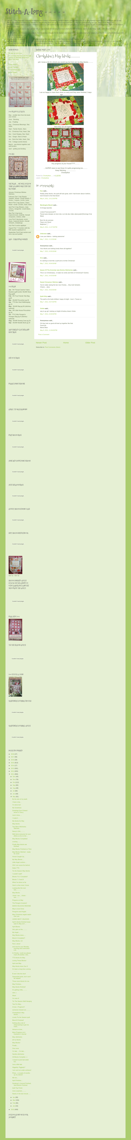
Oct (14, 782)
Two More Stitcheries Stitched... (19, 827)
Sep (14, 785)
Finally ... (15, 1045)
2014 (13, 765)
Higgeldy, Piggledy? (18, 1067)
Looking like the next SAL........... (19, 889)
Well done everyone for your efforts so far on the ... (21, 835)
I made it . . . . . (17, 818)
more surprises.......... (19, 1091)
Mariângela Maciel (46, 205)
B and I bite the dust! (19, 973)
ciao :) (14, 992)
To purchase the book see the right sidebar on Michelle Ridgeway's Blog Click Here (20, 57)
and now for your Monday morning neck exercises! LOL (21, 948)
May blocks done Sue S (20, 966)
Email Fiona (12, 64)
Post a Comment (43, 334)
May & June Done (18, 909)
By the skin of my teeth (19, 799)
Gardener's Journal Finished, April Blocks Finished (21, 1084)
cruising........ (16, 841)
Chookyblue (45, 178)
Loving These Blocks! (19, 960)
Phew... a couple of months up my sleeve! (21, 1074)
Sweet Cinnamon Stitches (49, 282)
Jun (14, 794)
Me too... (15, 1077)
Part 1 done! (16, 944)
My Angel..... (16, 932)
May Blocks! (16, 1042)
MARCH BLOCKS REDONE (21, 906)
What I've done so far (19, 882)
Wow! (14, 995)
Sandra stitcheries (18, 1054)
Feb (14, 1103)
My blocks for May (18, 821)
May (14, 796)
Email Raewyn (13, 67)
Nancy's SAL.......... (18, 831)
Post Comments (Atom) (52, 347)
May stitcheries (17, 1037)
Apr (14, 1097)
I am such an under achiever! (21, 1070)
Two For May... (17, 1004)
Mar (14, 1100)
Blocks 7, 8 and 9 (18, 879)
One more (15, 1048)
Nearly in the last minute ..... (21, 1093)
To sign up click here (15, 53)
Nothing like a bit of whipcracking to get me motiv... (20, 1024)
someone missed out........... (21, 1010)
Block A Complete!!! (18, 938)
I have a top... (16, 802)
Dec (14, 776)
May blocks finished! (19, 987)
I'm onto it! (15, 998)
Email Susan (13, 72)
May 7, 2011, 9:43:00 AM (48, 275)
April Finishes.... (17, 1080)
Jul (14, 791)
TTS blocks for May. (18, 957)
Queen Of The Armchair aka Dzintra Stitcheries (56, 270)
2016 (13, 760)
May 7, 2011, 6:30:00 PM (48, 314)
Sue (41, 191)
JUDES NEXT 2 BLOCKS (20, 919)
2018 (13, 754)
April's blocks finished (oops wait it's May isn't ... (21, 922)
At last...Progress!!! (18, 1007)
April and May (16, 963)
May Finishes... (17, 984)
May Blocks (16, 892)
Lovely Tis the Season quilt (21, 1017)
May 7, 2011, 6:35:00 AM (48, 251)
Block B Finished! (18, 1020)
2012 (13, 771)
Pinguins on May (17, 900)
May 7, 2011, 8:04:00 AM (48, 263)
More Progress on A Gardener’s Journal (19, 1033)
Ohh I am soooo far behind (21, 865)
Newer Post (41, 342)
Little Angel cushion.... (19, 862)
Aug (14, 788)
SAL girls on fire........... (19, 929)
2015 (13, 762)
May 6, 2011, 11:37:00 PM (48, 227)
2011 (13, 774)
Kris (41, 258)
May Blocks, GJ (17, 941)
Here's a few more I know (20, 885)
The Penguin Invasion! (19, 903)
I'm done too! (16, 805)
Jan (14, 1106)
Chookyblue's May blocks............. (18, 1013)
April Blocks (16, 926)
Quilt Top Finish (17, 1088)
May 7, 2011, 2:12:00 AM (48, 239)
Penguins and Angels (19, 911)
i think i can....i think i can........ (19, 896)
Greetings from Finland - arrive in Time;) (20, 811)
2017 (13, 757)
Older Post (90, 342)
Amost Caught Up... (18, 856)
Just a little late (17, 1064)
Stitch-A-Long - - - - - (35, 12)
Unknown (43, 233)
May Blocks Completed (19, 839)
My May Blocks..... (18, 859)
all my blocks (16, 1040)
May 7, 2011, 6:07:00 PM (48, 302)
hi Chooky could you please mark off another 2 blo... (21, 954)
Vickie (42, 308)
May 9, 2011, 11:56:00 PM (48, 330)
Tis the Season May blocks (21, 871)
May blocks (16, 824)
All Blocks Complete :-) (19, 1057)
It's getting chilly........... (19, 990)
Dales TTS (15, 868)
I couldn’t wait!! (17, 874)
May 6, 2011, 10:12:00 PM (48, 198)
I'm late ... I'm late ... (18, 1051)
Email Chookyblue (14, 70)
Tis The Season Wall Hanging (22, 1001)
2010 (13, 1109)
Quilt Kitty (43, 296)
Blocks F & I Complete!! (20, 876)
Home (66, 342)
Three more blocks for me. (20, 981)
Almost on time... (17, 1029)
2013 (13, 768)
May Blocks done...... (19, 935)
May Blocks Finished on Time (21, 849)
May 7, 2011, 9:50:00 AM (48, 290)
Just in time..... (17, 815)
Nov (14, 779)
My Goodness (16, 808)
